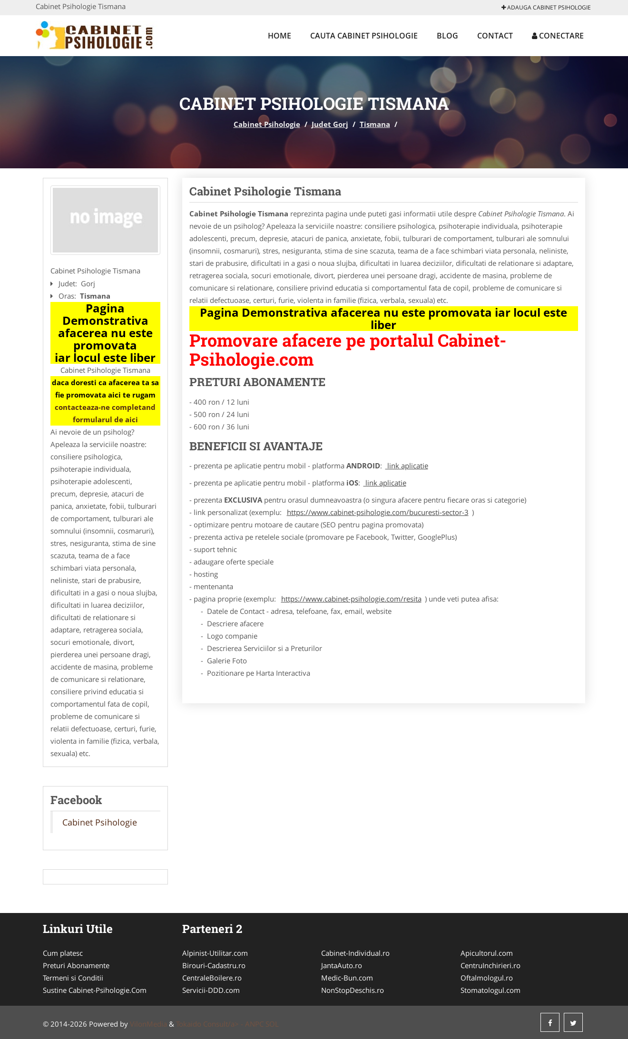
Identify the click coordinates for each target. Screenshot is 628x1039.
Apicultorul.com (487, 953)
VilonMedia (148, 1024)
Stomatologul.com (490, 990)
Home (279, 35)
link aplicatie (406, 465)
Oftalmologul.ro (487, 977)
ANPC (254, 1024)
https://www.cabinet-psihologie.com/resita (351, 598)
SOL (272, 1024)
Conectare (558, 35)
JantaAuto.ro (341, 965)
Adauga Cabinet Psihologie (546, 7)
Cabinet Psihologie (267, 124)
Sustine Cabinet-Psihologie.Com (95, 990)
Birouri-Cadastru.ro (213, 965)
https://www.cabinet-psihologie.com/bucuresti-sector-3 (378, 512)
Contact (495, 35)
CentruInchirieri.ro (490, 965)
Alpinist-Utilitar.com (215, 953)
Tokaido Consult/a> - (210, 1024)
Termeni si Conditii (73, 977)
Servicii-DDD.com (211, 990)
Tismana (375, 124)
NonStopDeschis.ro (352, 990)
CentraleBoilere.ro (212, 977)
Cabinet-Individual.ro (355, 953)
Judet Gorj (330, 124)
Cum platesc (63, 953)
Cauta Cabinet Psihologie (364, 35)
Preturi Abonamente (76, 965)
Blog (447, 35)
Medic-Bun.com (347, 977)
